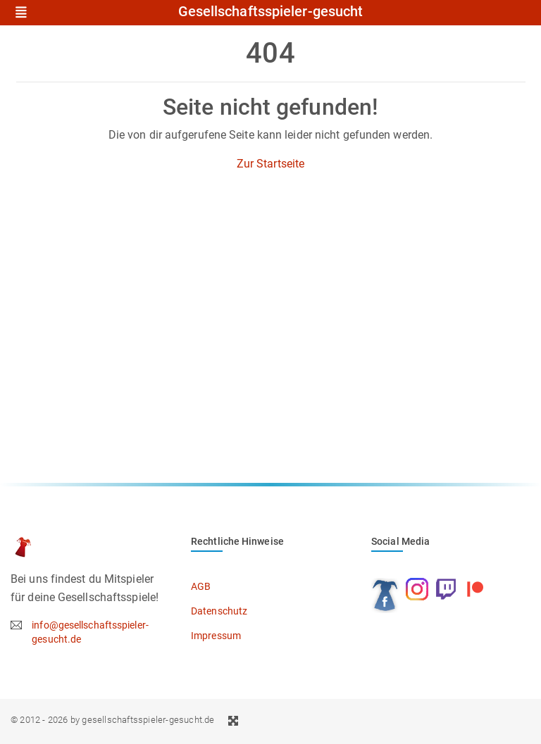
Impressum (216, 635)
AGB (201, 586)
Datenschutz (219, 611)
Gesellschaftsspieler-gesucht (270, 12)
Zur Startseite (270, 163)
